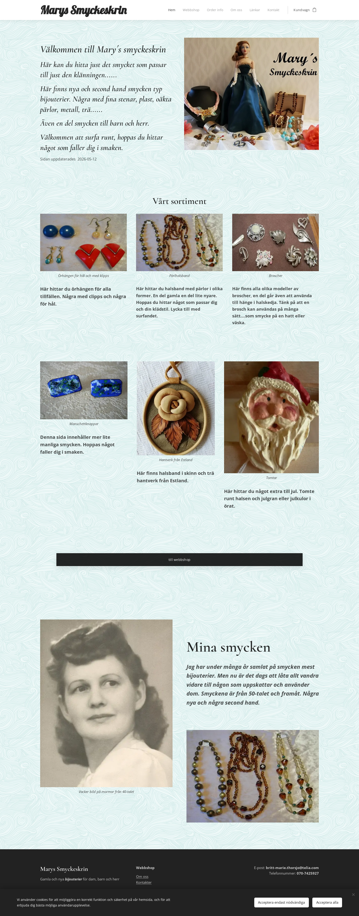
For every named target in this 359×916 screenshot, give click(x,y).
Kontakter (144, 882)
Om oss (142, 876)
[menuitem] (170, 10)
